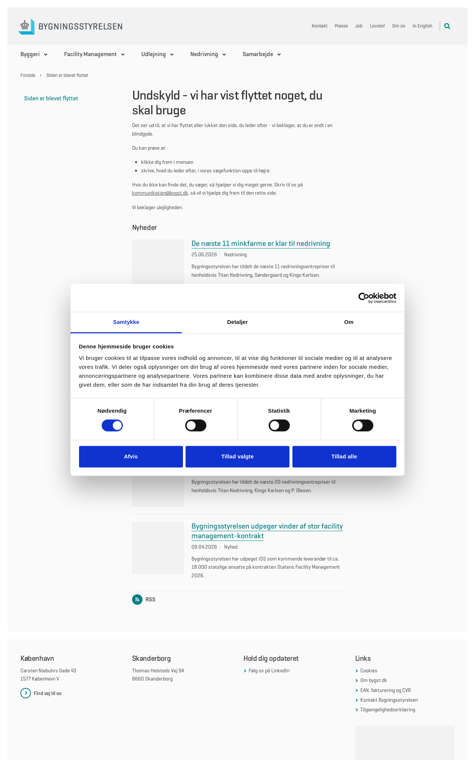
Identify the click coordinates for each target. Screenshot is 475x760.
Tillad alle (344, 456)
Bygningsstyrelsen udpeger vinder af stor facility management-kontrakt (267, 494)
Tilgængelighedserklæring (387, 672)
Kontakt (319, 26)
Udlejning (153, 54)
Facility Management (90, 54)
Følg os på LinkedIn (269, 633)
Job (359, 26)
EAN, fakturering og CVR (385, 653)
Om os (398, 26)
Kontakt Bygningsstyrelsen (389, 662)
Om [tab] (348, 322)
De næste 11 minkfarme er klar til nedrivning (260, 243)
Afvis (131, 456)
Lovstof (377, 26)
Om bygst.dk (373, 643)
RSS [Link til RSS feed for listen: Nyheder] (145, 562)
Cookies (368, 633)
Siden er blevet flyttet (51, 98)
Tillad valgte (237, 456)
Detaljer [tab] (237, 322)
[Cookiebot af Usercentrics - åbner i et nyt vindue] (363, 297)
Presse (341, 26)
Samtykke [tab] (126, 322)
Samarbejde (258, 54)
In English (422, 26)
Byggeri (30, 54)
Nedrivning (204, 54)
